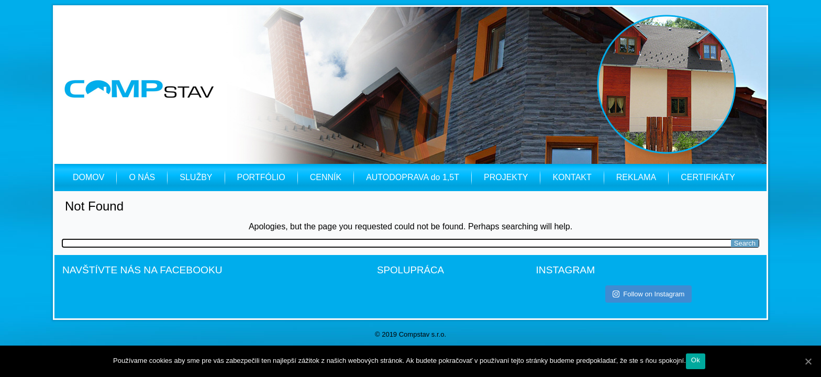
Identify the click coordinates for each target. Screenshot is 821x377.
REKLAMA (636, 177)
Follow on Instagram (648, 294)
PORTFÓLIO (261, 177)
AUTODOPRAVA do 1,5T (412, 177)
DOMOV (88, 177)
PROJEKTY (506, 177)
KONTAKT (571, 177)
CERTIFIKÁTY (708, 177)
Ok (695, 360)
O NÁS (142, 177)
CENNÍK (325, 177)
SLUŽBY (196, 177)
